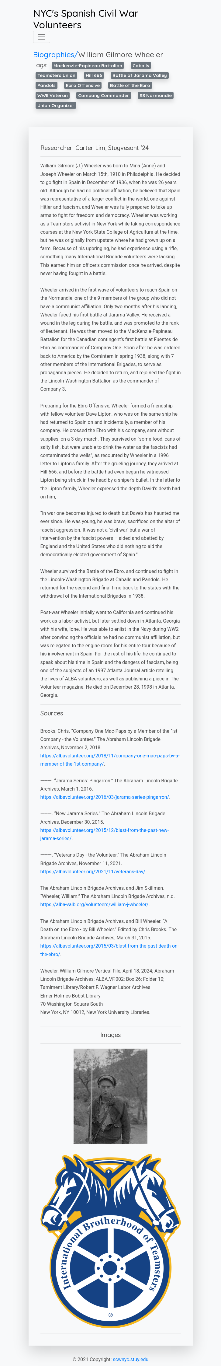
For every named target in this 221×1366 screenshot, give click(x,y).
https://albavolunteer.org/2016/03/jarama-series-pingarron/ (104, 797)
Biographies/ (55, 54)
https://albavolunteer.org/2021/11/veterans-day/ (92, 872)
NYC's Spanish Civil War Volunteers (85, 19)
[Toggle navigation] (41, 37)
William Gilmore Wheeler (120, 54)
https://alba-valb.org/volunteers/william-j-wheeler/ (94, 904)
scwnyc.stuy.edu (130, 1359)
